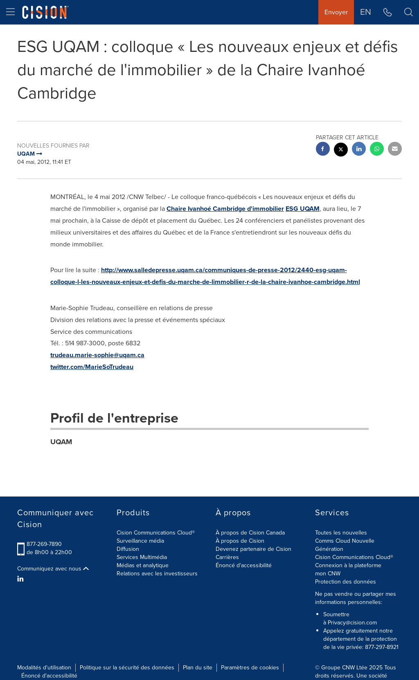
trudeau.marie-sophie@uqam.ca (97, 355)
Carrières (227, 557)
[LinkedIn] (21, 579)
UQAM (61, 441)
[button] (408, 12)
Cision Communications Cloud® (156, 532)
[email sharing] (395, 150)
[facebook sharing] (323, 150)
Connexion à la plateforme (348, 565)
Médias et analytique (143, 565)
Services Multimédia (142, 557)
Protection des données (345, 581)
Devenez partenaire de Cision (253, 549)
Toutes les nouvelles (341, 532)
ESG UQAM (303, 208)
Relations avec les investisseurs (157, 573)
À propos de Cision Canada (250, 532)
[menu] (10, 12)
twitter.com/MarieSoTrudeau (91, 366)
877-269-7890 (44, 544)
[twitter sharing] (341, 151)
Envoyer (336, 12)
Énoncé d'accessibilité (244, 565)
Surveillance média (140, 541)
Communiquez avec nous (53, 569)
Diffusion (128, 549)
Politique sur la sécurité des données (127, 667)
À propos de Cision (240, 541)
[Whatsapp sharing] (377, 150)
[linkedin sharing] (359, 150)
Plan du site (197, 667)
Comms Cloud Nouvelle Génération (344, 545)
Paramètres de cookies (250, 667)
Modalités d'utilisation (44, 667)
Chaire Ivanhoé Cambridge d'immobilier (225, 208)
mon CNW (327, 573)
